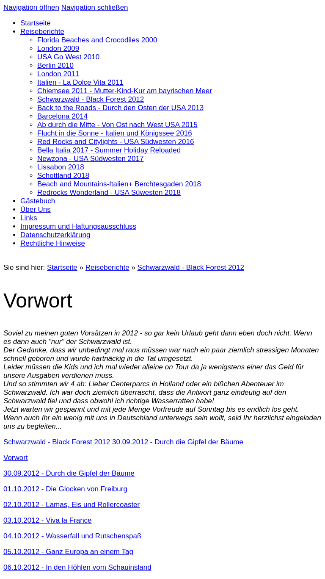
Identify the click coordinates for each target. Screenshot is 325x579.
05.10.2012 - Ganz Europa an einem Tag (68, 552)
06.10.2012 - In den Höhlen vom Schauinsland (77, 567)
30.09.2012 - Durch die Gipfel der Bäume (69, 473)
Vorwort (15, 458)
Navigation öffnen (31, 7)
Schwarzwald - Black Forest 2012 (191, 267)
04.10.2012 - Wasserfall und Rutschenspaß (72, 536)
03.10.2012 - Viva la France (47, 520)
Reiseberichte (107, 267)
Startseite (62, 267)
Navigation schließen (94, 7)
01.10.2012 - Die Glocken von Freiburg (65, 489)
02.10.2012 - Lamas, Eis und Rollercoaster (71, 505)
